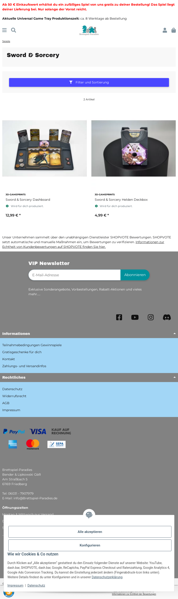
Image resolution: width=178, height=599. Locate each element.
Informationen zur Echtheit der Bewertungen (134, 594)
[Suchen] (13, 30)
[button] (165, 30)
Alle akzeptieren (90, 532)
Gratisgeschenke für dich (22, 352)
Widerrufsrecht (14, 396)
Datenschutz (36, 585)
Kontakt (8, 359)
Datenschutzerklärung (107, 577)
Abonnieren (135, 275)
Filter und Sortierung (89, 82)
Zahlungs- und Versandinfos (24, 366)
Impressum (15, 585)
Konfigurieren (90, 545)
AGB (5, 403)
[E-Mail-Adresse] (74, 275)
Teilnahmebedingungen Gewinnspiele (32, 345)
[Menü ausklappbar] (4, 30)
